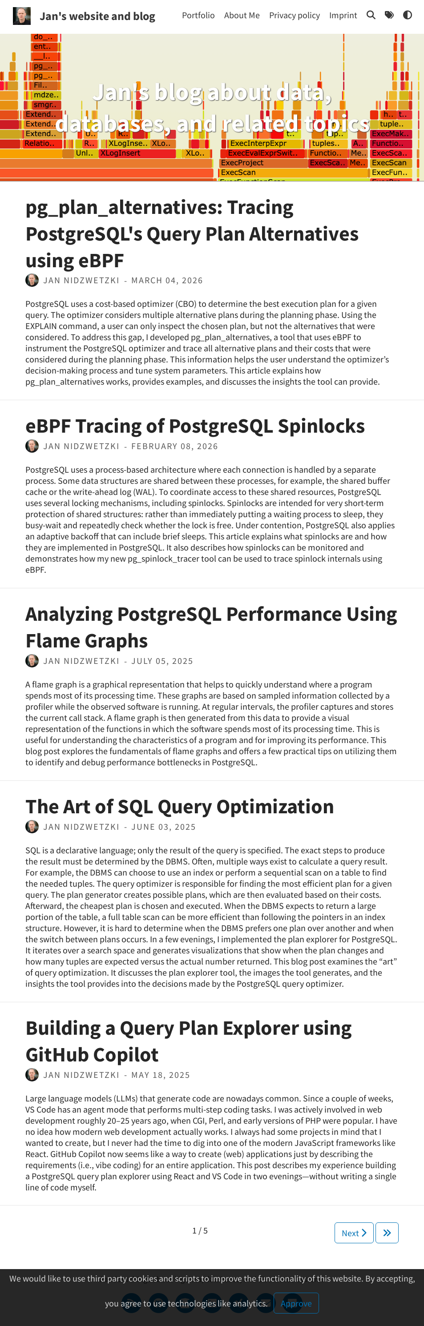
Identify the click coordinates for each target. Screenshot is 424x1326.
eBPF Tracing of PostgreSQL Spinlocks (195, 425)
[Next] (387, 1232)
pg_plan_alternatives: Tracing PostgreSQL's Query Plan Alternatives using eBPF (192, 233)
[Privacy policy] (294, 14)
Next (354, 1232)
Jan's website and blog (97, 15)
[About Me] (242, 14)
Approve (296, 1303)
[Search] (371, 14)
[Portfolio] (198, 14)
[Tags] (389, 14)
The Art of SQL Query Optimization (179, 806)
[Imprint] (343, 14)
